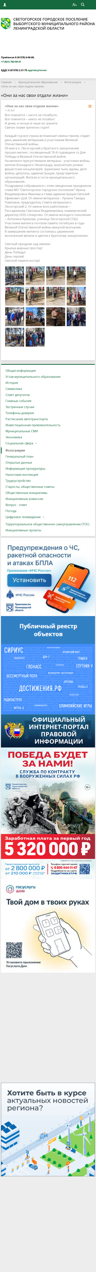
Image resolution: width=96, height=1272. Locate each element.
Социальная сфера (19, 443)
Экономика (14, 437)
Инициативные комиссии (24, 499)
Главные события (18, 401)
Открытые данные (19, 462)
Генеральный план (19, 456)
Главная (6, 82)
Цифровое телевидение (23, 517)
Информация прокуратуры (25, 468)
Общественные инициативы (26, 493)
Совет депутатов (18, 395)
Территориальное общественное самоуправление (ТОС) (47, 524)
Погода (11, 511)
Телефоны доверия (20, 413)
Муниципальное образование (38, 82)
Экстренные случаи (20, 407)
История (12, 383)
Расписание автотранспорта (27, 419)
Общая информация (21, 371)
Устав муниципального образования (33, 377)
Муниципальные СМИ (22, 431)
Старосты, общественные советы (30, 487)
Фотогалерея (72, 82)
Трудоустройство (18, 481)
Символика (14, 389)
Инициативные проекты (23, 530)
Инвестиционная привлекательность (33, 425)
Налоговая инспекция (22, 475)
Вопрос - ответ (16, 505)
